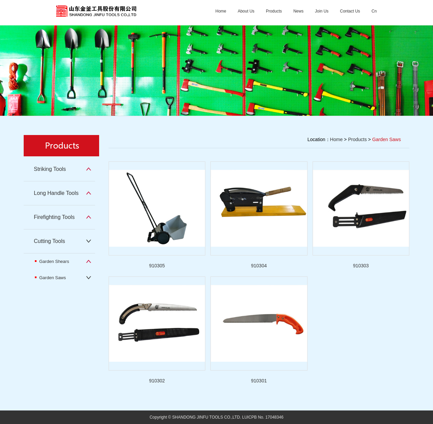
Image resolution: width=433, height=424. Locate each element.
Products (274, 11)
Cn (374, 11)
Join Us (321, 11)
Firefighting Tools (54, 217)
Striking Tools (50, 169)
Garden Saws (50, 277)
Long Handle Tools (56, 193)
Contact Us (350, 11)
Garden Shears (52, 261)
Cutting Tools (49, 241)
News (298, 11)
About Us (246, 11)
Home (220, 11)
